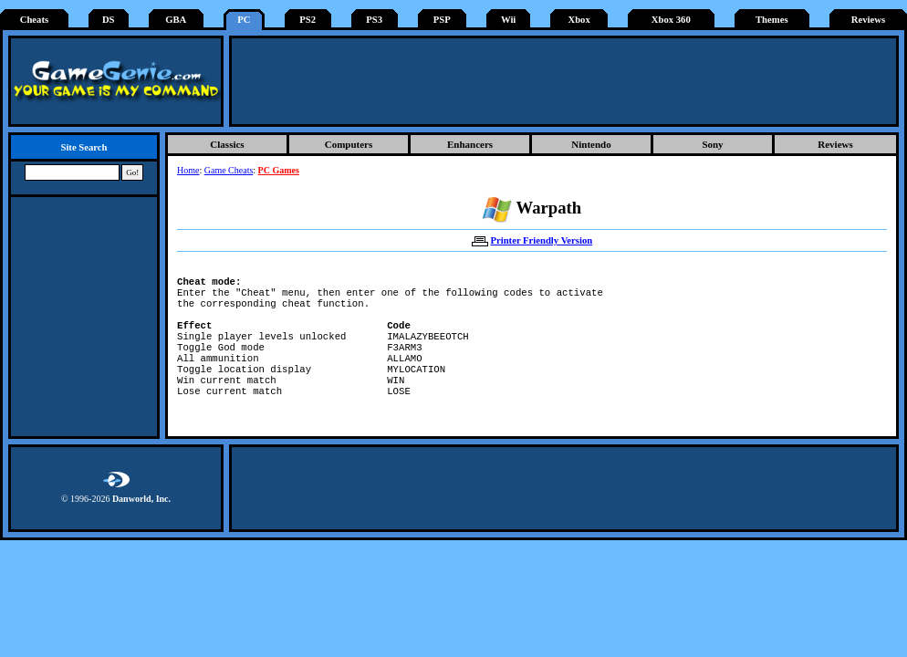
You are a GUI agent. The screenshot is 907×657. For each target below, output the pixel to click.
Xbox (578, 20)
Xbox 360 (671, 20)
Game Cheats (229, 170)
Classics (227, 144)
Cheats (34, 20)
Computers (349, 144)
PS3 (374, 20)
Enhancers (470, 144)
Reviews (868, 20)
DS (108, 20)
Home (188, 170)
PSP (442, 20)
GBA (175, 20)
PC (243, 20)
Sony (712, 144)
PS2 (307, 20)
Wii (508, 20)
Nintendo (590, 144)
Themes (772, 20)
